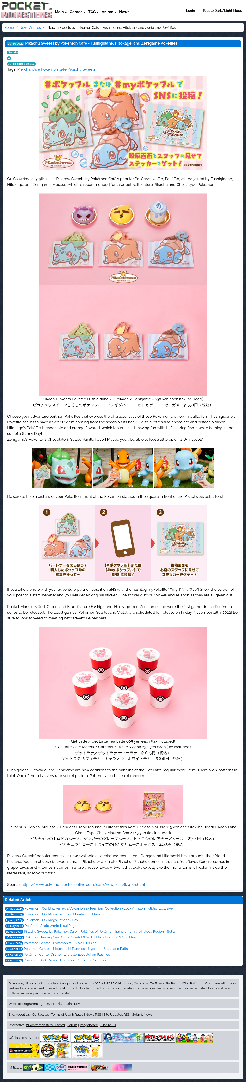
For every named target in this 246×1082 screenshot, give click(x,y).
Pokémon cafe (54, 69)
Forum (72, 1025)
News (124, 12)
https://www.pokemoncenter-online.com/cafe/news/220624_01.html (83, 884)
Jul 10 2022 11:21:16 (21, 64)
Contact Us (40, 1014)
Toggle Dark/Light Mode (222, 10)
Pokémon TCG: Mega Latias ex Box (51, 920)
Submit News (142, 1014)
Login (190, 10)
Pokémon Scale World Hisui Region (52, 926)
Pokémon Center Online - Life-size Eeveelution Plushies (67, 954)
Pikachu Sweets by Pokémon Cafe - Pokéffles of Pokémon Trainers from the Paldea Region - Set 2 (99, 931)
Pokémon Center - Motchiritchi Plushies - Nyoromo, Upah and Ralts (76, 949)
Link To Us (108, 1025)
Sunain (13, 52)
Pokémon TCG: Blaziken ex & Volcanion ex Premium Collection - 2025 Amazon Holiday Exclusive (99, 908)
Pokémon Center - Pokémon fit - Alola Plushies (60, 943)
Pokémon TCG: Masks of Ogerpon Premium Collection (65, 960)
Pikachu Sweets (81, 69)
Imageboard (89, 1025)
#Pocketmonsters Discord (45, 1025)
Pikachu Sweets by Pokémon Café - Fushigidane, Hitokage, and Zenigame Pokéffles (101, 43)
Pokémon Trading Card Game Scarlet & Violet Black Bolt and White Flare (81, 937)
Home (9, 27)
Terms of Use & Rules (67, 1014)
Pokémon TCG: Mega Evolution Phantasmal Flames (64, 914)
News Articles (30, 27)
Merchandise (28, 69)
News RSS (93, 1014)
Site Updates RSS (117, 1014)
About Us (23, 1014)
